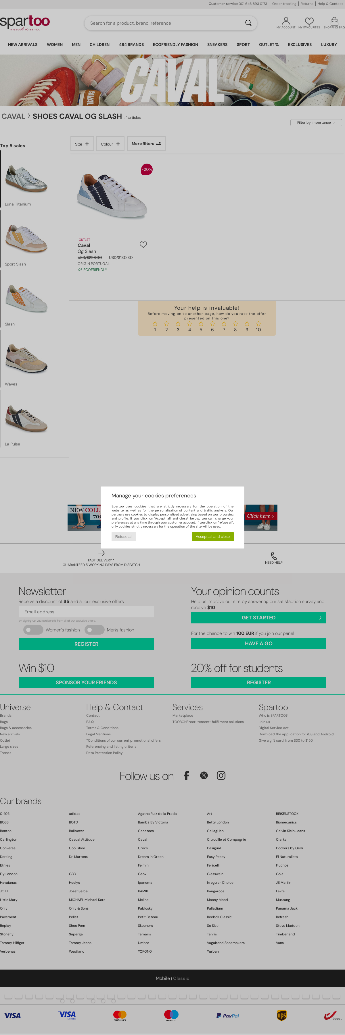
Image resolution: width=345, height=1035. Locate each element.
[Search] (248, 23)
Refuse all (123, 536)
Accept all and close (213, 536)
